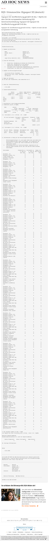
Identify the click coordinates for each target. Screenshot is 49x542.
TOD (4, 8)
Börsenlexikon (24, 519)
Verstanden (42, 539)
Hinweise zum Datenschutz (13, 534)
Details (37, 539)
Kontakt (14, 532)
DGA (2, 8)
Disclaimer (23, 534)
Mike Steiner (30, 534)
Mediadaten (20, 532)
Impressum (27, 532)
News (10, 532)
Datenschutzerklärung (37, 532)
